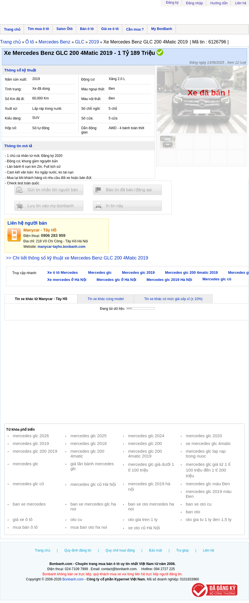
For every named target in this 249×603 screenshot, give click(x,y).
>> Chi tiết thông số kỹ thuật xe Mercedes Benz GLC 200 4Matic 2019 (77, 257)
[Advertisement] (124, 372)
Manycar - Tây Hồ (39, 230)
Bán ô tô (87, 29)
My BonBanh (161, 29)
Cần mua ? (135, 29)
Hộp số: (11, 128)
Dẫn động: (89, 128)
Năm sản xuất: (16, 79)
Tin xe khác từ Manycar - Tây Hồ (41, 299)
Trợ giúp (182, 550)
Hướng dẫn (219, 3)
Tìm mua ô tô (38, 29)
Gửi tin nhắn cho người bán (48, 190)
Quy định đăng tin (77, 550)
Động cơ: (88, 79)
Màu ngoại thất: (93, 89)
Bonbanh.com (73, 579)
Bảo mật (155, 550)
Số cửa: (87, 118)
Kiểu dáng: (13, 118)
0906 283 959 (53, 235)
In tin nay (127, 205)
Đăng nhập (194, 3)
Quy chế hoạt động (120, 550)
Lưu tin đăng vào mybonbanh (48, 205)
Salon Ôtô (65, 29)
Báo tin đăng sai (127, 190)
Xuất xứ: (11, 109)
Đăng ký (172, 3)
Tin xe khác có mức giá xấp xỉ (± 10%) (173, 299)
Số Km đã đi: (15, 99)
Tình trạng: (13, 89)
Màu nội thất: (91, 99)
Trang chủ (12, 29)
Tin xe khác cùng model (106, 299)
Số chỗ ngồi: (91, 109)
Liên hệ (240, 3)
